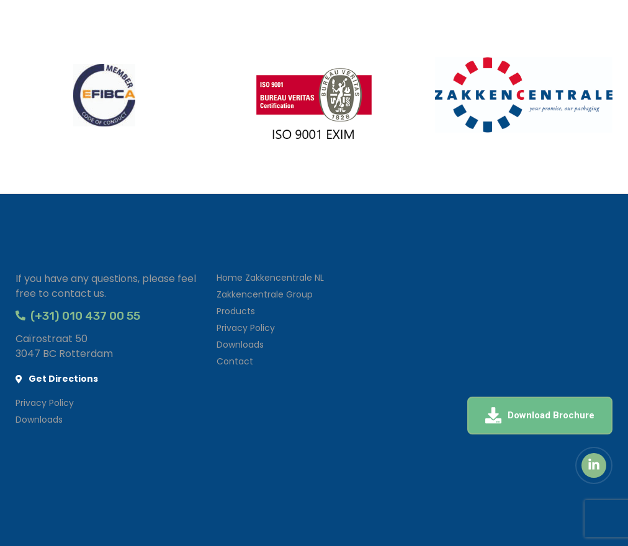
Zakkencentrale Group (265, 294)
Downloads (240, 344)
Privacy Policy (246, 328)
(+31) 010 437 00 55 (78, 316)
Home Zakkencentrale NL (270, 277)
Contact (235, 361)
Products (236, 311)
